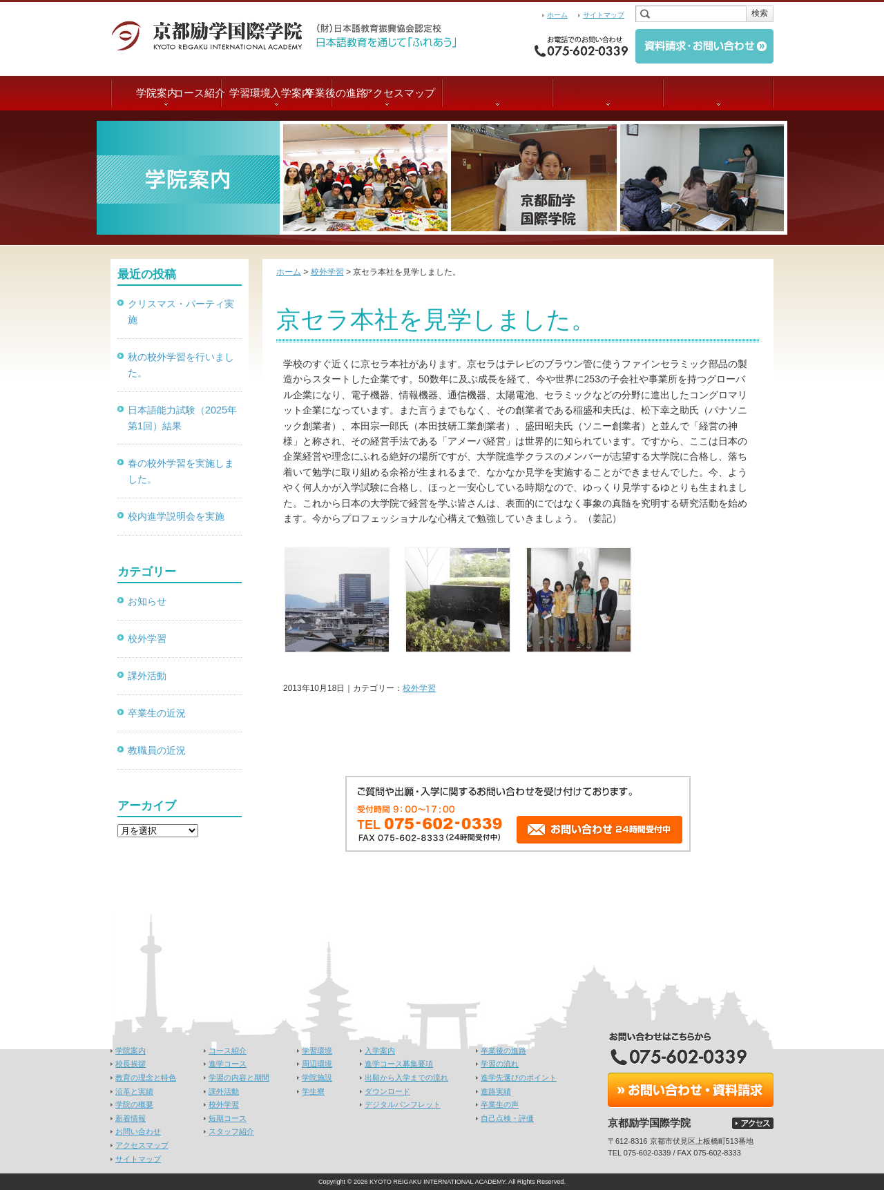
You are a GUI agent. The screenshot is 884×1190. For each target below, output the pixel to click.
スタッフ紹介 (231, 1131)
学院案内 (165, 93)
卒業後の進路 (608, 93)
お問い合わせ (138, 1131)
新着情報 (130, 1118)
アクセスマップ (718, 93)
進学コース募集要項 (399, 1064)
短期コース (228, 1118)
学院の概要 (134, 1104)
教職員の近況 (157, 750)
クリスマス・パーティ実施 (181, 311)
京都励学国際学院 (214, 34)
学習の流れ (500, 1064)
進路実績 (496, 1091)
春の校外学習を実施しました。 (181, 471)
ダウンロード (387, 1091)
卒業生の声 (500, 1104)
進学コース (228, 1064)
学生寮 (313, 1091)
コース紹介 (276, 93)
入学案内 (497, 93)
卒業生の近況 (157, 713)
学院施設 (317, 1077)
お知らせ (147, 601)
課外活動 (147, 675)
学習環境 (386, 93)
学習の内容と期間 (239, 1077)
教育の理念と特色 (145, 1077)
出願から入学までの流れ (406, 1077)
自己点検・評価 (507, 1118)
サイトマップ (603, 15)
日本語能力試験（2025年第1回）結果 (182, 417)
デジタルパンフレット (403, 1104)
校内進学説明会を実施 (176, 516)
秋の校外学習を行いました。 (181, 364)
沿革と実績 (134, 1091)
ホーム (557, 15)
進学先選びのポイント (519, 1077)
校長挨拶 (130, 1064)
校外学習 (419, 688)
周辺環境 (317, 1064)
